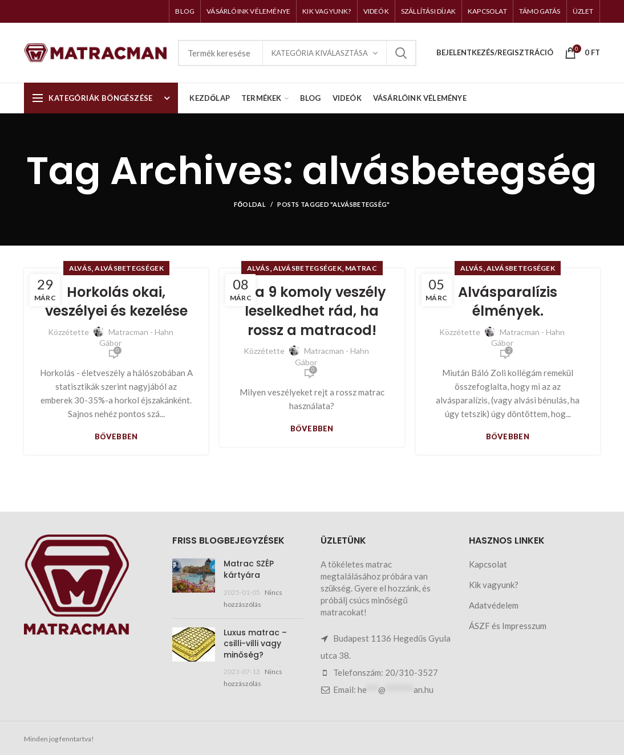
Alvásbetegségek (129, 268)
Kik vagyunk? (493, 584)
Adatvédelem (493, 605)
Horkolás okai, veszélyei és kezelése (116, 302)
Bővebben (116, 436)
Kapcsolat (488, 564)
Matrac (361, 268)
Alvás (80, 268)
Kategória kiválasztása (320, 53)
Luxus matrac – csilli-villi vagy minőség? (255, 643)
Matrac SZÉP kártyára (249, 569)
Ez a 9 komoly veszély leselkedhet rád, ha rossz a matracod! (311, 311)
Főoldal (250, 204)
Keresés (401, 53)
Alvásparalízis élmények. (507, 302)
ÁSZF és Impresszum (507, 626)
